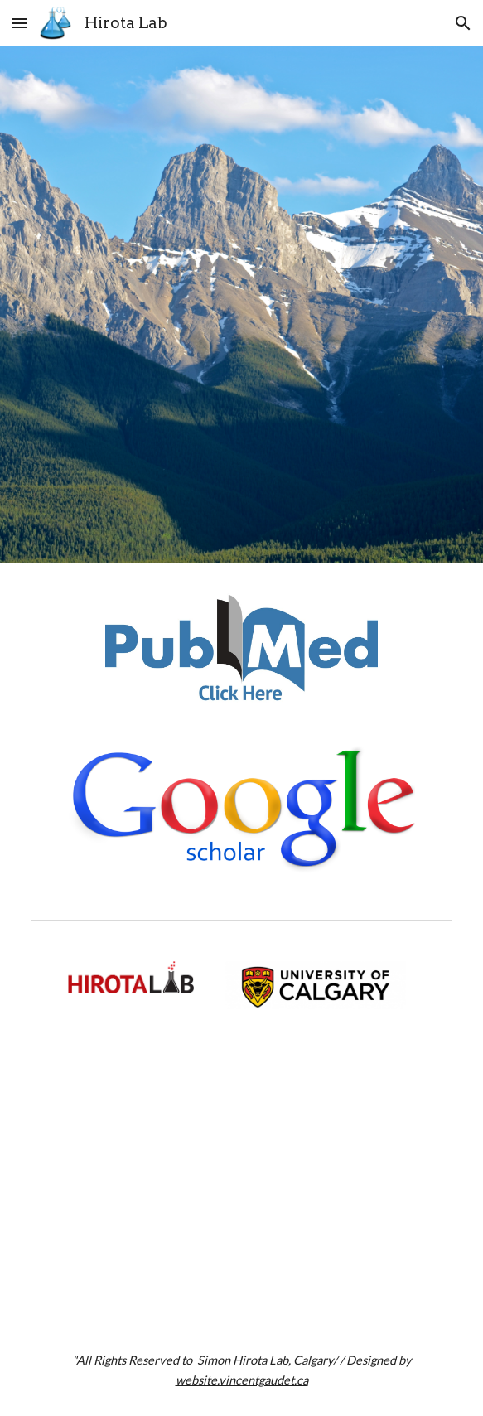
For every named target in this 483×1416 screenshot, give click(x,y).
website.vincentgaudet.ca (242, 1380)
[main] (241, 1370)
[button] (20, 23)
